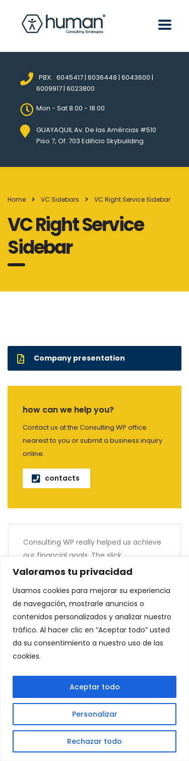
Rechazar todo (94, 741)
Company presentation (71, 358)
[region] (94, 659)
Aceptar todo (95, 687)
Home (17, 199)
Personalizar (94, 714)
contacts (56, 478)
